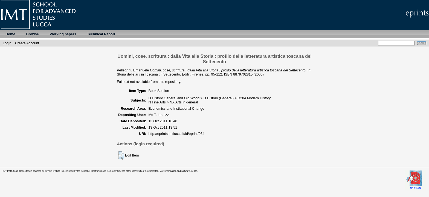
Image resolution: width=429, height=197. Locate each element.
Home (10, 34)
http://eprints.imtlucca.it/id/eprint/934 (176, 134)
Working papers (63, 34)
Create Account (27, 43)
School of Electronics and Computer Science (103, 171)
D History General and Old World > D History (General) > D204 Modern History (209, 98)
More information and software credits (178, 171)
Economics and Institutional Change (176, 108)
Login (7, 43)
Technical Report (101, 34)
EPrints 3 (49, 171)
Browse (32, 34)
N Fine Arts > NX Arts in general (173, 102)
